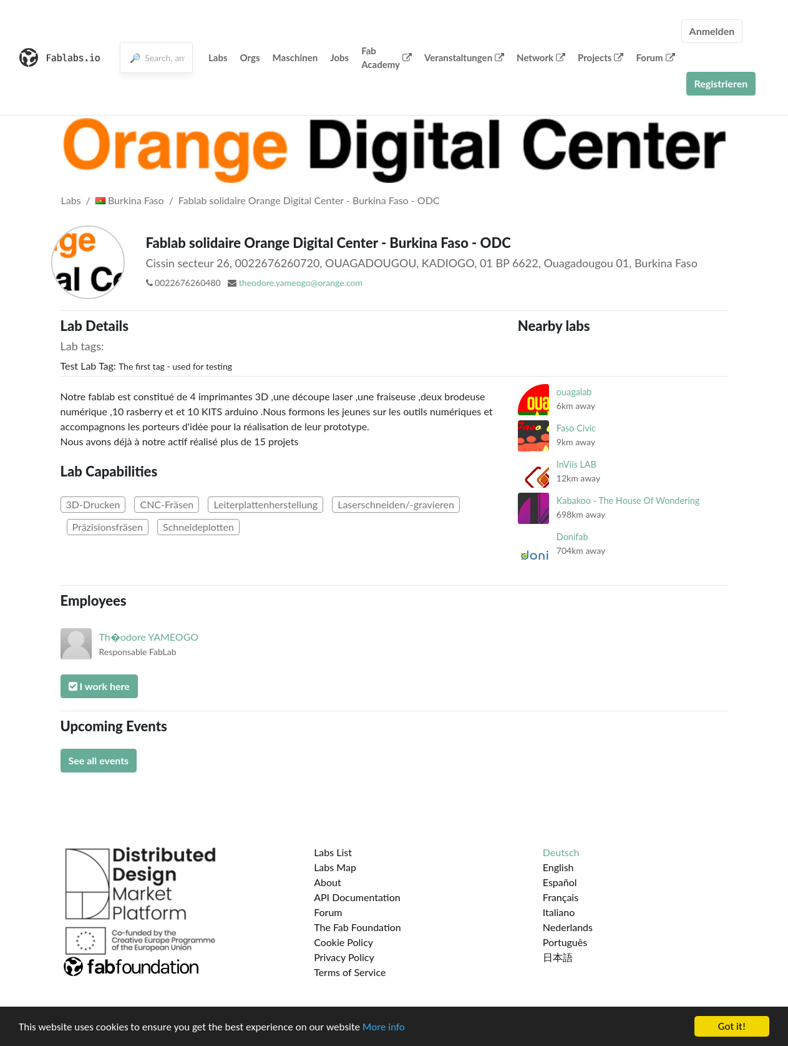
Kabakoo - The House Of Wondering (628, 500)
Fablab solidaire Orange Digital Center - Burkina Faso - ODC (309, 200)
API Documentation (357, 897)
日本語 (558, 957)
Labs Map (335, 867)
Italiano (559, 912)
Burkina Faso (129, 200)
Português (565, 942)
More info (383, 1027)
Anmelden (712, 31)
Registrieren (721, 83)
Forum (655, 57)
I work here (99, 686)
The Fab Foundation (357, 927)
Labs (218, 57)
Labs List (333, 852)
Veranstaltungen (464, 57)
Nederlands (568, 927)
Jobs (339, 57)
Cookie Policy (343, 942)
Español (560, 882)
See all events (99, 760)
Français (560, 897)
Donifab (572, 536)
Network (541, 57)
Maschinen (295, 57)
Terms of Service (350, 972)
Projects (600, 57)
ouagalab (574, 392)
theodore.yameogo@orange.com (300, 282)
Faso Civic (576, 428)
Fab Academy (386, 58)
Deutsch (561, 852)
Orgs (250, 57)
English (558, 867)
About (327, 882)
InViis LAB (576, 464)
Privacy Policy (344, 957)
